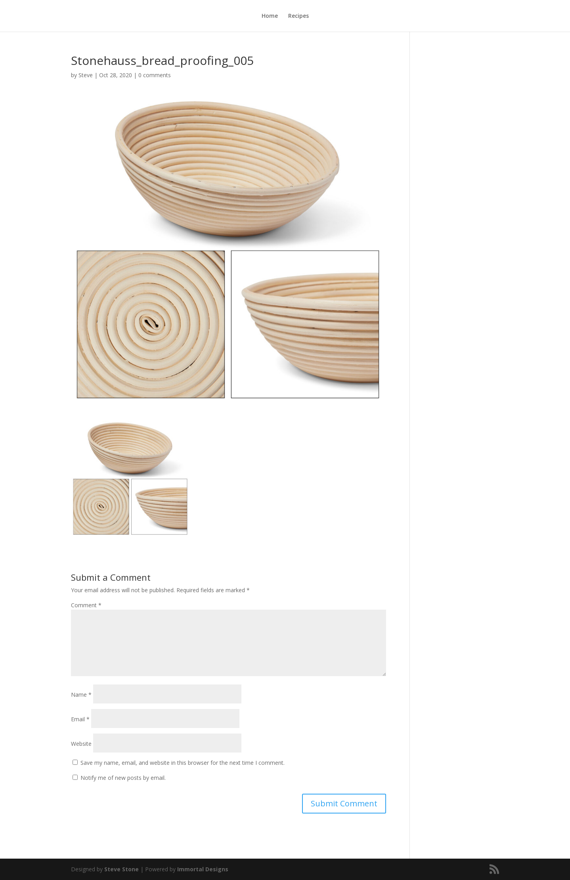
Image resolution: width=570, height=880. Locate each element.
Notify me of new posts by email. (123, 777)
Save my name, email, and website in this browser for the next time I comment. (182, 762)
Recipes (298, 16)
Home (270, 16)
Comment (86, 605)
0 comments (154, 75)
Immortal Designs (202, 869)
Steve (85, 75)
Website (81, 743)
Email (80, 719)
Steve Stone (121, 869)
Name (81, 694)
